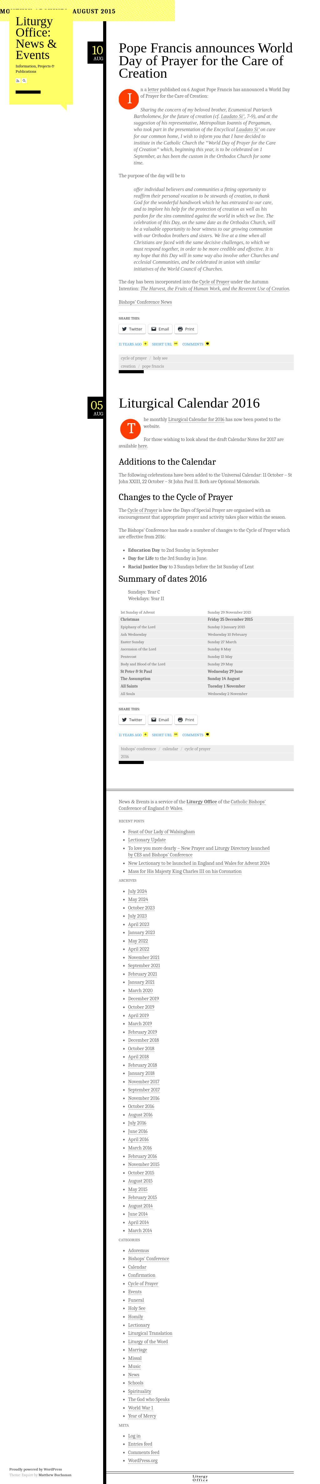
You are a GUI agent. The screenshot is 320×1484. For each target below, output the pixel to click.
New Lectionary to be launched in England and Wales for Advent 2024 (199, 863)
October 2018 (141, 1048)
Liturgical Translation (150, 1333)
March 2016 (140, 1148)
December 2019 (143, 999)
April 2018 (138, 1057)
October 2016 (141, 1106)
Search (24, 80)
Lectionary (139, 1325)
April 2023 (138, 924)
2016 (125, 756)
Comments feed (143, 1452)
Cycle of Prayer (214, 282)
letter (153, 89)
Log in (134, 1436)
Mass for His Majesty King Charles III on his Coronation (185, 871)
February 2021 (142, 974)
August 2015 (140, 1181)
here (142, 446)
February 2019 (142, 1032)
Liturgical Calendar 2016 (189, 403)
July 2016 (137, 1123)
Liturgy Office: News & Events (36, 38)
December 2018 (143, 1040)
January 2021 (141, 982)
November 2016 (143, 1098)
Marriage (137, 1350)
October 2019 (141, 1007)
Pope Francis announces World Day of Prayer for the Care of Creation (206, 60)
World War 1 (140, 1408)
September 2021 (144, 965)
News (133, 1375)
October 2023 (141, 908)
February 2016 (142, 1156)
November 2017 (143, 1082)
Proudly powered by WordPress (35, 1469)
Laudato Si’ (232, 116)
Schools (135, 1383)
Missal (135, 1358)
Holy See (160, 358)
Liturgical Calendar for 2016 (196, 419)
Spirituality (139, 1391)
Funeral (136, 1300)
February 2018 (142, 1065)
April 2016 (138, 1139)
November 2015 (143, 1164)
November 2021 (143, 957)
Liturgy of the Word (148, 1341)
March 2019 (140, 1023)
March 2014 (140, 1230)
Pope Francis (153, 366)
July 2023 (137, 916)
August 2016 (140, 1115)
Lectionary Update (147, 840)
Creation (128, 366)
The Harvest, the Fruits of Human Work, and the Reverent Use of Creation (214, 288)
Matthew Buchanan (54, 1475)
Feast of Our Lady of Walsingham (161, 832)
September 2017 (144, 1090)
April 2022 (138, 949)
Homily (135, 1317)
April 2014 (138, 1222)
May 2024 (138, 899)
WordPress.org (143, 1460)
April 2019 (138, 1015)
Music (134, 1366)
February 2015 (142, 1197)
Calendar (170, 749)
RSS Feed (18, 80)
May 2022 (138, 941)
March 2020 (140, 990)
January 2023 (141, 932)
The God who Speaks (149, 1399)
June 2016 (138, 1131)
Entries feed (140, 1444)
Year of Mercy (142, 1416)
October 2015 (141, 1173)
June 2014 (138, 1214)
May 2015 (138, 1189)
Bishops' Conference (138, 749)
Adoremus (138, 1250)
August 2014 (140, 1206)
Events (135, 1292)
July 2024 (137, 891)
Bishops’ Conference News (145, 302)
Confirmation (141, 1275)
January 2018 (141, 1073)
